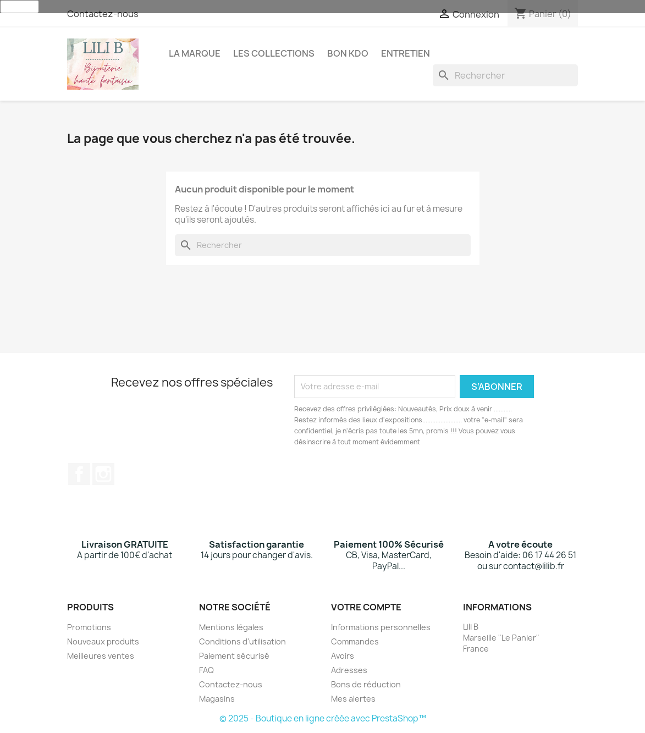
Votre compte (366, 607)
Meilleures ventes (100, 656)
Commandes (355, 641)
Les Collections (274, 53)
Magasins (217, 698)
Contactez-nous (103, 14)
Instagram (103, 474)
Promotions (89, 627)
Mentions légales (231, 627)
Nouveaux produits (103, 641)
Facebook (79, 474)
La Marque (194, 53)
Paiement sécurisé (234, 656)
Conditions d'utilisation (242, 641)
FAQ (206, 670)
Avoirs (342, 656)
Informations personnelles (381, 627)
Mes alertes (353, 698)
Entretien (405, 53)
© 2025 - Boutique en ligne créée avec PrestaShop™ (322, 718)
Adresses (349, 670)
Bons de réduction (366, 684)
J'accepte (19, 6)
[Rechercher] (505, 75)
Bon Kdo (347, 53)
